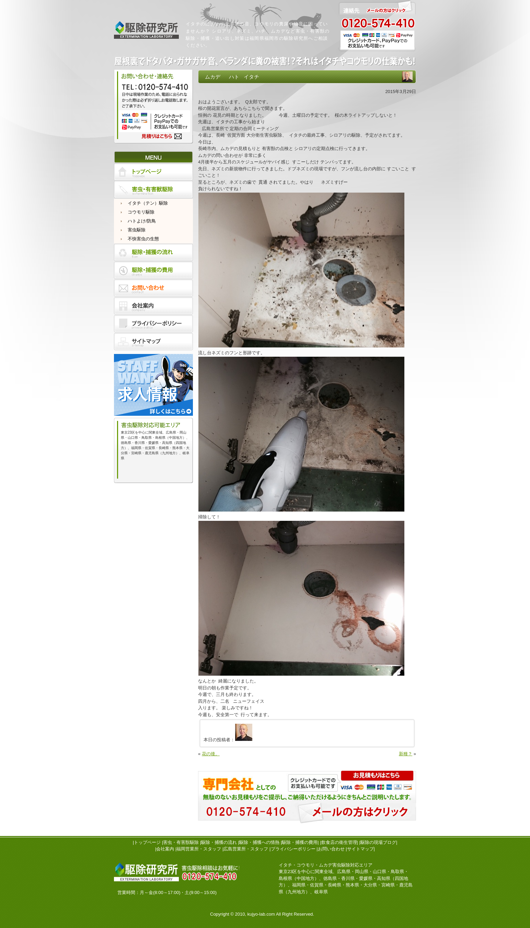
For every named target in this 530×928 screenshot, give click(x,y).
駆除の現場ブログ (378, 842)
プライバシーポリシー (293, 848)
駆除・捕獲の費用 (300, 842)
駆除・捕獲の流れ (219, 842)
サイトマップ (360, 848)
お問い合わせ (331, 848)
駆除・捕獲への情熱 (259, 842)
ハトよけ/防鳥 (142, 221)
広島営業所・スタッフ (245, 848)
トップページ (147, 842)
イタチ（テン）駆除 (148, 203)
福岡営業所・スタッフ (198, 848)
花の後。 (211, 753)
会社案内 (165, 848)
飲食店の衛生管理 (339, 842)
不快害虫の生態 (143, 238)
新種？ (405, 753)
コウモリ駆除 (141, 212)
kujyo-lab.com (261, 914)
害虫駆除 (137, 229)
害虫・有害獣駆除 (181, 842)
